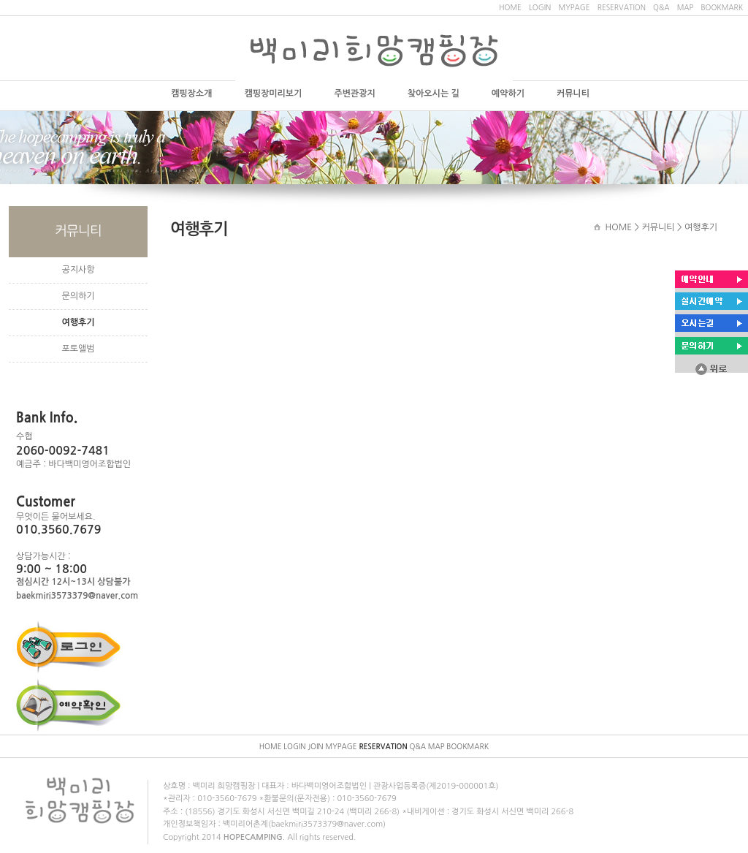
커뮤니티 (573, 93)
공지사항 (77, 269)
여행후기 (77, 322)
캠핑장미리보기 (273, 93)
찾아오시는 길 (433, 93)
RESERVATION (622, 7)
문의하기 (77, 296)
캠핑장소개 (191, 93)
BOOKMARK (722, 7)
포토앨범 (77, 348)
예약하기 (508, 93)
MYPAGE (573, 7)
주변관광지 (354, 93)
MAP (685, 7)
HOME (510, 7)
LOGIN (540, 7)
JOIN (315, 746)
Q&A (661, 7)
